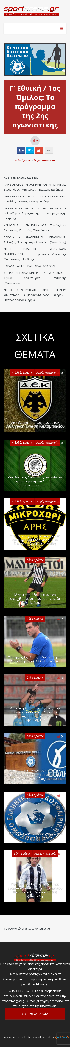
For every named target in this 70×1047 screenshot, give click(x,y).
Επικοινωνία (38, 1013)
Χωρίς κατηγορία (44, 160)
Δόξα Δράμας (23, 160)
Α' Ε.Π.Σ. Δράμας (22, 372)
